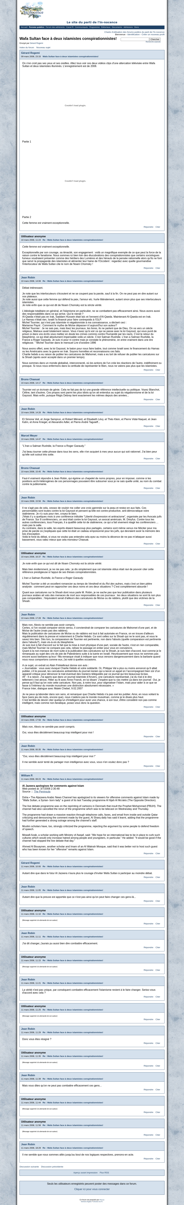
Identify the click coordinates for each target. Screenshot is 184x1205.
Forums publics (36, 27)
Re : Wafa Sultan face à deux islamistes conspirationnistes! (73, 240)
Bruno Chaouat (30, 379)
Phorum (101, 1200)
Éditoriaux (105, 27)
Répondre (148, 227)
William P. (27, 775)
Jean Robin (28, 277)
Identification (133, 34)
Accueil (24, 27)
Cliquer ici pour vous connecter (92, 1189)
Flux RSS (104, 1172)
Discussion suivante (29, 1166)
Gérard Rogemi (36, 43)
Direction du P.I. (98, 1201)
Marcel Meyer (29, 435)
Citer (157, 227)
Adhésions (128, 27)
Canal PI (69, 27)
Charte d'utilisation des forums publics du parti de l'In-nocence (134, 32)
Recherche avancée (153, 42)
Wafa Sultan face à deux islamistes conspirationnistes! (70, 56)
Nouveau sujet (43, 47)
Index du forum (26, 47)
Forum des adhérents (55, 27)
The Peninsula (42, 791)
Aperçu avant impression (85, 1172)
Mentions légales (86, 1201)
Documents (117, 27)
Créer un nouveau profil (153, 34)
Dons (136, 27)
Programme (94, 27)
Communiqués (81, 27)
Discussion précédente (52, 1166)
